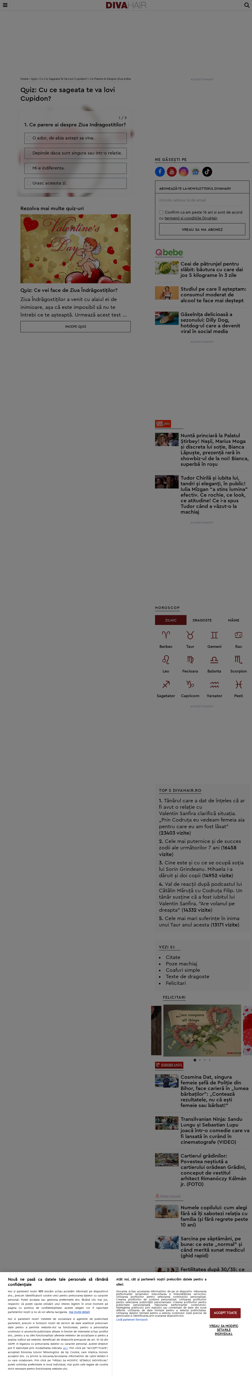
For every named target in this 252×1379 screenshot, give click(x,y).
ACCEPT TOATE (225, 1313)
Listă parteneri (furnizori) (132, 1319)
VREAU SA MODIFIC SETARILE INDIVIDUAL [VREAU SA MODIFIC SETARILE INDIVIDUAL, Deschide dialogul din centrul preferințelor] (223, 1330)
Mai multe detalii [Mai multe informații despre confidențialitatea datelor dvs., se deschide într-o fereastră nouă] (79, 1312)
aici (65, 1347)
